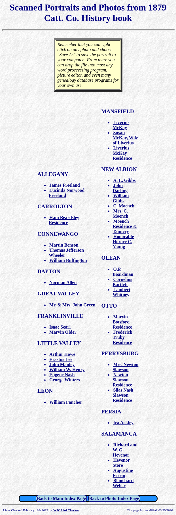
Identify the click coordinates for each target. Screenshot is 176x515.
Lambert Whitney (121, 292)
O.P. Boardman (123, 272)
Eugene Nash (62, 374)
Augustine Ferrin (123, 473)
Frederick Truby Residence (122, 337)
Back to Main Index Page (61, 498)
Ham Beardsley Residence (64, 220)
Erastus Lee (60, 359)
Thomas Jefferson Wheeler (66, 253)
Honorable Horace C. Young (123, 241)
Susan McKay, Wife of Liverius (125, 137)
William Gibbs (121, 198)
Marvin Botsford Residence (122, 321)
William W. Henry (67, 369)
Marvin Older (63, 332)
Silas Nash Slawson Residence (123, 395)
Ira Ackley (123, 422)
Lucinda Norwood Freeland (66, 193)
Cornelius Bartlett (122, 282)
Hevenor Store (121, 463)
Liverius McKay (121, 125)
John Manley (62, 364)
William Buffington (68, 260)
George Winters (64, 379)
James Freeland (64, 185)
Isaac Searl (60, 327)
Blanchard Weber (123, 483)
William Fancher (65, 402)
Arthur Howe (62, 354)
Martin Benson (64, 245)
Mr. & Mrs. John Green (72, 304)
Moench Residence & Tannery (125, 226)
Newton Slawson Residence (122, 379)
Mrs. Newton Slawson (125, 367)
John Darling (120, 188)
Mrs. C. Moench (120, 213)
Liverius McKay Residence (122, 153)
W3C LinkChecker (65, 510)
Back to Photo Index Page (114, 498)
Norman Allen (63, 282)
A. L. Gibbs (124, 180)
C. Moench (123, 205)
